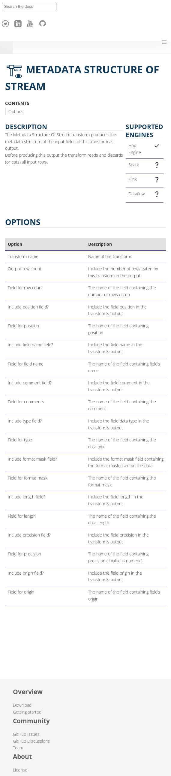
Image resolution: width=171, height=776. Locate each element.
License (20, 770)
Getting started (27, 712)
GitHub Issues (26, 734)
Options (15, 111)
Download (22, 705)
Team (18, 747)
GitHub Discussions (31, 741)
